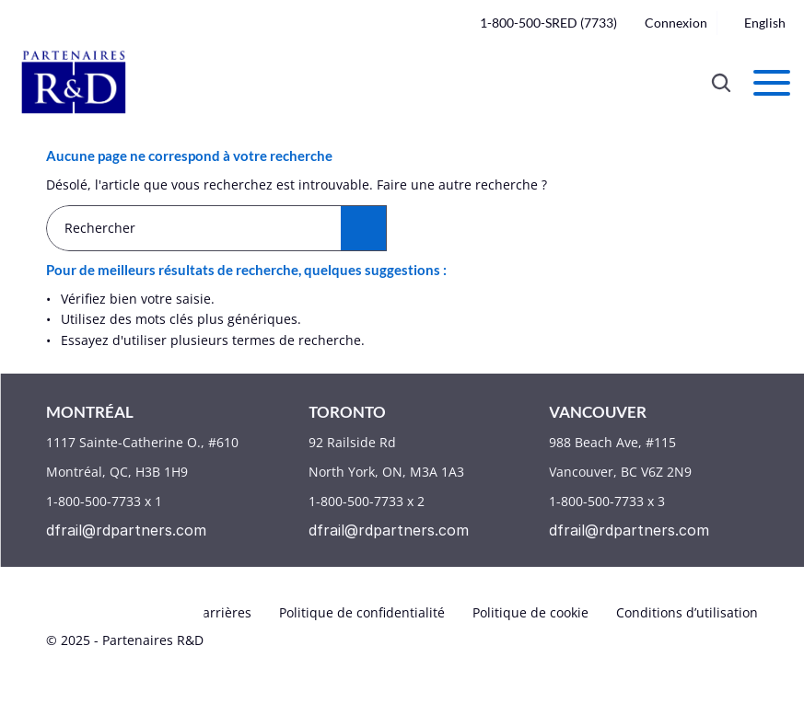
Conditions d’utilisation (687, 612)
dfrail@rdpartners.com (126, 530)
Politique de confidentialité (362, 612)
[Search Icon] (721, 82)
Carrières (222, 612)
